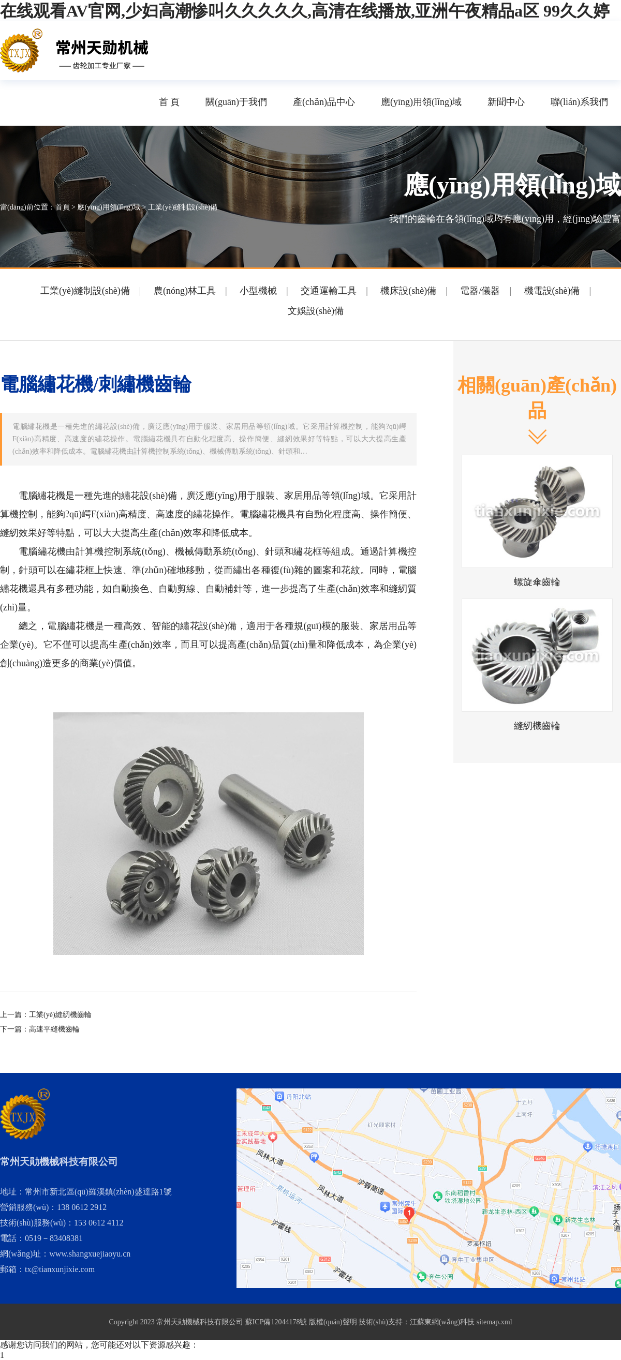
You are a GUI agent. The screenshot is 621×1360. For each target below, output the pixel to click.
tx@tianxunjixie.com (60, 1269)
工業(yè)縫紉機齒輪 (60, 1015)
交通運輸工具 (329, 291)
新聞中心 (506, 102)
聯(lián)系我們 (579, 102)
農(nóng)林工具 (185, 291)
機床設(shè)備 (408, 291)
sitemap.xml (494, 1322)
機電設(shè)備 (552, 291)
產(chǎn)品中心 (324, 102)
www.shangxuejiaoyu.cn (89, 1253)
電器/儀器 (480, 291)
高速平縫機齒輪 (54, 1029)
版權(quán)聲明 (333, 1322)
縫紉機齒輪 (537, 726)
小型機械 (258, 291)
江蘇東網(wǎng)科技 (442, 1322)
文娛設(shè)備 (316, 311)
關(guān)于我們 (236, 102)
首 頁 (169, 102)
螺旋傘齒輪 (537, 582)
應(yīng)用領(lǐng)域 (421, 102)
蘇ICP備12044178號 (276, 1322)
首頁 (62, 207)
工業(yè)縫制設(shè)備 (183, 207)
